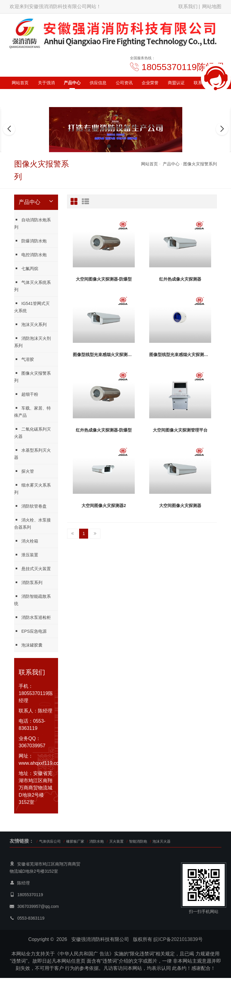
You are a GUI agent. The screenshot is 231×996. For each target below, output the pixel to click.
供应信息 (98, 82)
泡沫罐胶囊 (28, 644)
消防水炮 (96, 841)
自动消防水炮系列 (32, 223)
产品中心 (72, 82)
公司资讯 (124, 82)
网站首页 (20, 82)
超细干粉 (26, 394)
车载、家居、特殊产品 (32, 411)
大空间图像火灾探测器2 (104, 505)
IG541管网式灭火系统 (32, 307)
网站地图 (211, 6)
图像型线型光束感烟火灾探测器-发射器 (180, 354)
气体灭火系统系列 (32, 286)
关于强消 (46, 82)
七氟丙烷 (26, 268)
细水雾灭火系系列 (32, 488)
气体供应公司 (50, 841)
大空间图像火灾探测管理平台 (180, 430)
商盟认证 (176, 82)
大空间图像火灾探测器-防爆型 (104, 279)
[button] (109, 146)
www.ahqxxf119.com (41, 763)
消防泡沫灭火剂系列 (32, 342)
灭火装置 (116, 841)
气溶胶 (24, 359)
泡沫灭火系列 (30, 324)
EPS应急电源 (30, 631)
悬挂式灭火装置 (32, 568)
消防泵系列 (28, 582)
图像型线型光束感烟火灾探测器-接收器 (104, 354)
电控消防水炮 (30, 254)
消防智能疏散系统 (32, 600)
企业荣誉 (150, 82)
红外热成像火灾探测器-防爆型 (104, 430)
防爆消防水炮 (30, 240)
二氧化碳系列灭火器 (32, 432)
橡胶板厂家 (75, 841)
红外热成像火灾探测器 (180, 279)
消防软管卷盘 (30, 506)
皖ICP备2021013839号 (178, 939)
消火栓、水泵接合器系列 (32, 523)
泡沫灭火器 (161, 841)
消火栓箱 (26, 540)
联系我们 (188, 6)
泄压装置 (26, 554)
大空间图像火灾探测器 (180, 505)
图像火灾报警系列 (200, 163)
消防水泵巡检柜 (32, 617)
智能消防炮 (138, 841)
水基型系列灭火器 (32, 453)
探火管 (24, 471)
